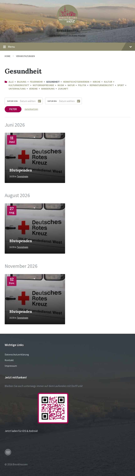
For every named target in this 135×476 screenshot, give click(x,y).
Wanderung (48, 88)
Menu (67, 47)
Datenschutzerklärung (17, 354)
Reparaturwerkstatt (102, 85)
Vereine (33, 88)
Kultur (108, 81)
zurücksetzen (31, 109)
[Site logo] (67, 25)
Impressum (11, 365)
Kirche (96, 81)
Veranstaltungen (25, 56)
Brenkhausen (67, 30)
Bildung (21, 81)
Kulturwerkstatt (19, 85)
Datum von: (12, 101)
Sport (120, 85)
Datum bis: (52, 101)
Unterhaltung (17, 88)
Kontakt (9, 360)
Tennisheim (22, 176)
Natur (71, 85)
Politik (82, 85)
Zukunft (63, 88)
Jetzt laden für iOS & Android (36, 431)
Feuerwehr (36, 81)
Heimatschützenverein (76, 81)
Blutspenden (20, 170)
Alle (11, 81)
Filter (13, 109)
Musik (61, 85)
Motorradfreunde (43, 85)
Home (7, 56)
